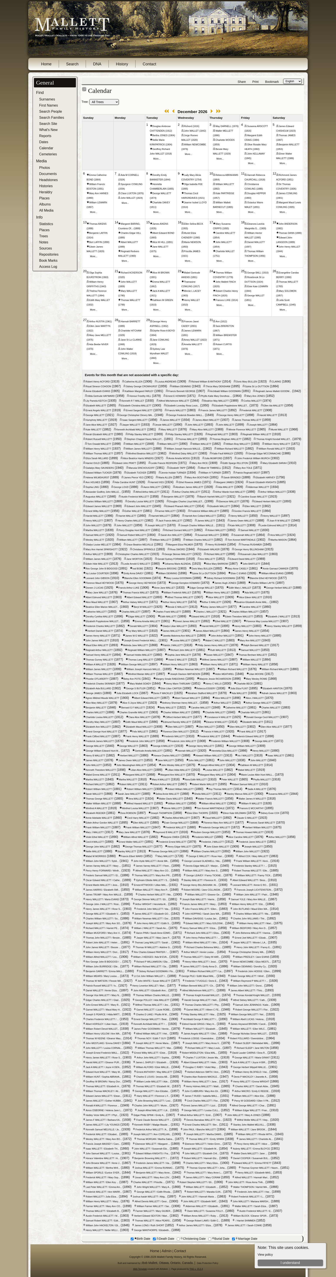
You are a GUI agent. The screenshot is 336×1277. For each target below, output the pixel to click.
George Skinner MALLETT (178, 554)
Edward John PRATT (125, 463)
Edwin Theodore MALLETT (239, 616)
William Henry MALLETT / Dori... (102, 952)
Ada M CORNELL (130, 175)
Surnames (47, 99)
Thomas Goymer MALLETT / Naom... (260, 1168)
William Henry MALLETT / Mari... (256, 923)
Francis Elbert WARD (132, 856)
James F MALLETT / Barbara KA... (103, 1120)
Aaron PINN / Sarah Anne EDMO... (154, 933)
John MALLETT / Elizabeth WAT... (200, 1201)
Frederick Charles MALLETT (100, 626)
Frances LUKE (223, 300)
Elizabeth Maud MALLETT (139, 726)
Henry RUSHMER (217, 544)
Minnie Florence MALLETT (242, 429)
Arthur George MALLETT (258, 702)
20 (85, 271)
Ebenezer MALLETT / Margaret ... (152, 1144)
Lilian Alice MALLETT (142, 770)
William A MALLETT (96, 664)
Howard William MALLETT (209, 755)
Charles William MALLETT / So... (103, 918)
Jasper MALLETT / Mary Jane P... (153, 937)
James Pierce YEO (134, 477)
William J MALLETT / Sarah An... (151, 928)
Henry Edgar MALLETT (179, 846)
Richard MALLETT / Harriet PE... (102, 928)
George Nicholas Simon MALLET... (250, 1033)
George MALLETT (161, 193)
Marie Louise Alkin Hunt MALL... (257, 774)
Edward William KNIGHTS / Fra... (153, 1153)
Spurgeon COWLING (131, 184)
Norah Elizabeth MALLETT (99, 434)
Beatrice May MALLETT (216, 400)
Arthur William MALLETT (273, 492)
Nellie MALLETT (94, 851)
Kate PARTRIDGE (225, 193)
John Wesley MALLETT (173, 765)
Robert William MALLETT (99, 789)
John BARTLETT (251, 563)
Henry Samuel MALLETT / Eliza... (199, 928)
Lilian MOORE (256, 674)
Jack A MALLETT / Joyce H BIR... (250, 1062)
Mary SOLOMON (287, 291)
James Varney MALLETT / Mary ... (103, 865)
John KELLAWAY (256, 153)
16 (179, 222)
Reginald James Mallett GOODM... (273, 391)
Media (41, 161)
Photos (44, 168)
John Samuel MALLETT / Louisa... (103, 1153)
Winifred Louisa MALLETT (135, 808)
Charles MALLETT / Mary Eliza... (202, 1163)
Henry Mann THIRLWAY (178, 683)
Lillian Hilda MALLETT (178, 770)
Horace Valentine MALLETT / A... (103, 1158)
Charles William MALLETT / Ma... (253, 913)
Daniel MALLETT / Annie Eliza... (102, 990)
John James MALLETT (97, 640)
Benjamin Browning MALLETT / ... (151, 1158)
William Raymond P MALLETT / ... (250, 981)
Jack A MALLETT (161, 291)
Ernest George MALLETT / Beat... (151, 1019)
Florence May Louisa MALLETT (262, 621)
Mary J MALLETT (95, 832)
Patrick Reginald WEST (248, 472)
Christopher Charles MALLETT (134, 554)
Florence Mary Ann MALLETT (219, 822)
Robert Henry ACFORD (98, 381)
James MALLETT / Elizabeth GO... (152, 913)
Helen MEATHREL (224, 674)
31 (211, 320)
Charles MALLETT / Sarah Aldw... (252, 1086)
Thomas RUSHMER (251, 544)
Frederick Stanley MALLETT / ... (250, 865)
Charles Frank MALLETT (168, 611)
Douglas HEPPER (256, 193)
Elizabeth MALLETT (96, 405)
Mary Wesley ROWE (256, 679)
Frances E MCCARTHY (251, 808)
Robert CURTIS (224, 344)
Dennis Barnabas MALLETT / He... (204, 1120)
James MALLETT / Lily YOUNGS (103, 1124)
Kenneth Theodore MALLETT (101, 770)
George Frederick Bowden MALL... (186, 415)
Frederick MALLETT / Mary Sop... (103, 1177)
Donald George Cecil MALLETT (262, 717)
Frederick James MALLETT (100, 741)
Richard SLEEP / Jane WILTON (253, 1048)
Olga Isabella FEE (193, 184)
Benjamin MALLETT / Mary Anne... (154, 1172)
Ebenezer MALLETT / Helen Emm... (203, 1144)
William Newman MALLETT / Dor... (152, 918)
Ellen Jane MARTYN (99, 326)
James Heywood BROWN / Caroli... (249, 1024)
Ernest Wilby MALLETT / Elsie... (150, 1052)
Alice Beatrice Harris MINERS (138, 458)
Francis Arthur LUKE (128, 587)
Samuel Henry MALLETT (98, 655)
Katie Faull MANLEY (222, 453)
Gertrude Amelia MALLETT (149, 750)
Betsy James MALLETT (215, 607)
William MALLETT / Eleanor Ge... (204, 894)
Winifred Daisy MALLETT (185, 453)
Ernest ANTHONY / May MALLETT (154, 1072)
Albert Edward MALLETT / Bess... (249, 880)
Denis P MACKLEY (163, 693)
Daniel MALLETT (256, 242)
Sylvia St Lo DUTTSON (257, 386)
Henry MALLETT (239, 516)
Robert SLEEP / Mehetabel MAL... (253, 1043)
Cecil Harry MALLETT (138, 818)
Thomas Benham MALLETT (253, 655)
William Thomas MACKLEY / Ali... (103, 1091)
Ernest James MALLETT (187, 621)
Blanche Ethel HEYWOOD (263, 578)
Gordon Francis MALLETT (247, 511)
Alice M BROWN (161, 272)
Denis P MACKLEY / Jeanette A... (251, 1076)
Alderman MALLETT (258, 487)
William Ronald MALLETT (272, 448)
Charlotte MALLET (225, 251)
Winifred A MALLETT (96, 808)
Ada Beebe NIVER (98, 344)
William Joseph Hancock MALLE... (184, 448)
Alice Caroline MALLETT (241, 837)
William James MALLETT (139, 448)
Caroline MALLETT (225, 233)
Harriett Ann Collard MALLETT (200, 516)
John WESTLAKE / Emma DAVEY (103, 1043)
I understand (290, 1263)
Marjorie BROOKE (167, 568)
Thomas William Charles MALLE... (153, 995)
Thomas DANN (286, 233)
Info (39, 217)
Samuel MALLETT (250, 530)
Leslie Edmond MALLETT (274, 525)
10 (211, 173)
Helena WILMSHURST (97, 477)
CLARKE (276, 381)
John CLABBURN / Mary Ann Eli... (202, 1091)
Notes (43, 242)
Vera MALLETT (278, 535)
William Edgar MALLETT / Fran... (252, 1110)
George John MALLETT (98, 846)
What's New (48, 130)
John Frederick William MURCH (253, 458)
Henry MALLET (192, 300)
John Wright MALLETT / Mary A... (154, 1187)
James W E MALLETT (136, 635)
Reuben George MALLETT (207, 832)
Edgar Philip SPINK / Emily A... (149, 1115)
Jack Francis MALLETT (170, 520)
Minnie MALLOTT (173, 808)
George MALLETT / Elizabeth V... (103, 913)
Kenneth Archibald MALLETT (131, 429)
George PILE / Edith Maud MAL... (198, 976)
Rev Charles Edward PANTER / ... (151, 952)
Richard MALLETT (216, 554)
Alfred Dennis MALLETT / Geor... (152, 1201)
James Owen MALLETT (242, 520)
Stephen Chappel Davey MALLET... (145, 439)
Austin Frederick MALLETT (135, 496)
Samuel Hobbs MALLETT (139, 655)
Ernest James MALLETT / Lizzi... (200, 1105)
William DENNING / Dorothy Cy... (250, 966)
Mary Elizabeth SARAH (275, 463)
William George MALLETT (134, 664)
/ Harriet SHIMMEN (245, 1220)
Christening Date (191, 1238)
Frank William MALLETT (98, 827)
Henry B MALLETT (95, 755)
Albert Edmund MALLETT (99, 597)
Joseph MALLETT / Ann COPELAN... (152, 1134)
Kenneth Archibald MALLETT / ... (150, 1024)
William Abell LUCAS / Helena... (249, 1019)
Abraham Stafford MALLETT (202, 693)
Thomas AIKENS (98, 223)
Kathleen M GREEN (162, 300)
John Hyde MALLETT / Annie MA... (151, 861)
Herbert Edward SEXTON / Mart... (151, 1215)
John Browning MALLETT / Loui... (154, 1100)
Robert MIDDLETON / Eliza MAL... (199, 1052)
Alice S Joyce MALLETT (134, 702)
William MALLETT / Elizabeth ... (201, 1028)
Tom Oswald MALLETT (99, 444)
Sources (45, 248)
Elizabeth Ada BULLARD (98, 688)
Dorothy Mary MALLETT (98, 722)
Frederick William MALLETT (205, 511)
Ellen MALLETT (253, 506)
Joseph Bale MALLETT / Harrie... (199, 899)
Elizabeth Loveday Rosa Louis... (182, 405)
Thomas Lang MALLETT (140, 659)
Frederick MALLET (204, 837)
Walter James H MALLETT (252, 798)
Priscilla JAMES (192, 251)
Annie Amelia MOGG (179, 458)
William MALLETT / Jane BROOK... (249, 1129)
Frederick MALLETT (252, 410)
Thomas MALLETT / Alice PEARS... (153, 1220)
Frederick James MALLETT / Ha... (153, 1163)
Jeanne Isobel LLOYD (195, 202)
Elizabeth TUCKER (136, 472)
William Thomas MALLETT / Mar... (155, 1048)
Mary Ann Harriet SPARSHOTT (102, 549)
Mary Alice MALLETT (203, 429)
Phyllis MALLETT (262, 779)
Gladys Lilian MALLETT (175, 626)
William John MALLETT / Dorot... (246, 985)
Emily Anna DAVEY (134, 573)
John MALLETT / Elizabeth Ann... (150, 990)
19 (274, 222)
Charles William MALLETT (99, 501)
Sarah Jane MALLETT (129, 794)
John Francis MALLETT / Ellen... (201, 909)
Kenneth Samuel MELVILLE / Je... (103, 1129)
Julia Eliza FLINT (239, 688)
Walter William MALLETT (99, 803)
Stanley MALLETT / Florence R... (201, 880)
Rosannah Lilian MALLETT (254, 554)
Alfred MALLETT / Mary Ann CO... (152, 870)
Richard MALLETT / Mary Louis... (204, 1048)
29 (148, 320)
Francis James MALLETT (214, 410)
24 (211, 271)
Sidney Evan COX (270, 813)
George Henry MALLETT (232, 415)
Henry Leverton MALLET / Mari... (149, 985)
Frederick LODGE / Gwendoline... (198, 1038)
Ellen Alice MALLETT (272, 726)
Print (255, 81)
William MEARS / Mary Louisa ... (102, 976)
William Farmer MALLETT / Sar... (154, 1206)
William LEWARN (98, 202)
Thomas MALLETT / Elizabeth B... (103, 1211)
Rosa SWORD (177, 549)
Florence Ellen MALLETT (176, 731)
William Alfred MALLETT (213, 803)
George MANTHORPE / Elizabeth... (152, 1230)
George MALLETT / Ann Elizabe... (152, 1091)
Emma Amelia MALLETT (147, 621)
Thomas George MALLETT (100, 798)
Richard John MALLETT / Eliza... (204, 933)
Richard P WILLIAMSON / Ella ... (153, 961)
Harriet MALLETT (127, 516)
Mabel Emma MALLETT (98, 774)
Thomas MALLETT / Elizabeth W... (153, 1086)
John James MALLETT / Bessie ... (103, 947)
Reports (45, 136)
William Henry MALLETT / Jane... (201, 1081)
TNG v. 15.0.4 (196, 1269)
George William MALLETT (242, 746)
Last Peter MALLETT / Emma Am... (104, 1187)
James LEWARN (192, 330)
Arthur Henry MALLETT (175, 602)
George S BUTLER (136, 688)
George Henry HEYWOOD (142, 583)
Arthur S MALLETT (212, 602)
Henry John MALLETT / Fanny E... (254, 947)
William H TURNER (211, 472)
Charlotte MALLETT (215, 712)
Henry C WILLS (214, 683)
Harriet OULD (93, 463)
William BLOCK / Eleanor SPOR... (250, 1215)
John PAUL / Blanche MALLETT (199, 1129)
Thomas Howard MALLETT (250, 832)
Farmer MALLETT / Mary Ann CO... (104, 1206)
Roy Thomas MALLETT (221, 789)
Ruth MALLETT (218, 650)
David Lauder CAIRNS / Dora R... (249, 1052)
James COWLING (288, 193)
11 (242, 173)
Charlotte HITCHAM (131, 330)
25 (242, 271)
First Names (48, 105)
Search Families (51, 117)
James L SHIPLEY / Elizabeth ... (152, 1062)
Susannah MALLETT (208, 535)
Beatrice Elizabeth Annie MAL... (252, 602)
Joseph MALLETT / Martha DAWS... (204, 1134)
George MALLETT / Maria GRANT (252, 1057)
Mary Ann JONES (256, 396)
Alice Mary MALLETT (97, 702)
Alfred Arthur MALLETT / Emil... (196, 1115)
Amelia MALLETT (193, 344)
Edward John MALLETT (139, 506)
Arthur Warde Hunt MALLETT (230, 492)
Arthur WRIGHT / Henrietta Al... (151, 904)
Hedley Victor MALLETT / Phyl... (102, 1115)
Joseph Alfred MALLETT (213, 765)
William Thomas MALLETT (99, 453)
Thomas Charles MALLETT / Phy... (202, 1005)
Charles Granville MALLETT (134, 712)
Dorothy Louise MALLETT (141, 501)
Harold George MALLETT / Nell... (201, 1000)
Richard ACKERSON (131, 272)
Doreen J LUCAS (95, 587)
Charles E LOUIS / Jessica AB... (152, 1076)
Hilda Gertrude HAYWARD (101, 396)
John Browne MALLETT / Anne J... (103, 1163)
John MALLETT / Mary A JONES (244, 1115)
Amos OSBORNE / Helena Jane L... (104, 1110)
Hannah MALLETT (187, 750)
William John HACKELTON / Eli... (103, 1225)
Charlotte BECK (244, 683)
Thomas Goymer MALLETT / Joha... (207, 1168)
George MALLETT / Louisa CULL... (202, 1110)
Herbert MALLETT (129, 755)
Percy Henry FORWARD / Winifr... (103, 870)
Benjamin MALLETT (289, 144)
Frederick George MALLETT (215, 827)
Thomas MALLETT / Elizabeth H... (103, 1086)
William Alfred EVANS (272, 573)
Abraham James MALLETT (190, 487)
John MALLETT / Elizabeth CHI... (202, 1153)
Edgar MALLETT (136, 616)
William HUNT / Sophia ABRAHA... (103, 1076)
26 (274, 271)
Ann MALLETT (207, 559)
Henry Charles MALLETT (131, 520)
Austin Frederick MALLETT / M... (102, 1215)
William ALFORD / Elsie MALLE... (153, 1067)
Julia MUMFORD (213, 458)
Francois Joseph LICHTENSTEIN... (255, 889)
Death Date (163, 1238)
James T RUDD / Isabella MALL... (202, 1096)
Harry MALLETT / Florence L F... (153, 1096)
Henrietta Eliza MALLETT (224, 750)
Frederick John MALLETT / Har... (254, 1191)
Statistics (46, 224)
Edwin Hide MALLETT (97, 563)
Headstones (48, 180)
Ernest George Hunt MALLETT (101, 731)
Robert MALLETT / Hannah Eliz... (201, 1158)
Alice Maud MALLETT (97, 602)
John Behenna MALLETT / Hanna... (253, 933)
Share (242, 81)
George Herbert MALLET (279, 587)
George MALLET (255, 295)
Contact (149, 64)
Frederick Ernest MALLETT (173, 842)
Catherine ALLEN (133, 381)
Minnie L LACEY (192, 291)
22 (148, 271)
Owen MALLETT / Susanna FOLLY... (206, 1211)
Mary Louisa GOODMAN (179, 578)
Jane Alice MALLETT (96, 424)
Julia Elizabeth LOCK (128, 693)
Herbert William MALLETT (258, 827)
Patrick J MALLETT (173, 645)
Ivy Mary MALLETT (138, 631)
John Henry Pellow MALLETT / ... (203, 937)
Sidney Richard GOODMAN (220, 578)
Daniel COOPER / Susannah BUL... (251, 1158)
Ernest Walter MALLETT (131, 842)
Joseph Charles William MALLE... (198, 525)
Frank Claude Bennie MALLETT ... (154, 1120)
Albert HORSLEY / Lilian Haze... (102, 1024)
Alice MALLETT (216, 597)
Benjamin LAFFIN (98, 233)
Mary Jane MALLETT (129, 832)
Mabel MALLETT (246, 770)
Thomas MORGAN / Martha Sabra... (155, 1139)
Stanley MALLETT (126, 851)
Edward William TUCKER (99, 472)
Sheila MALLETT (203, 794)
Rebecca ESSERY (206, 688)
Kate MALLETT (94, 429)
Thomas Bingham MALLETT (226, 439)
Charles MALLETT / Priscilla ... (149, 1182)
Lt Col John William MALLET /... (150, 976)
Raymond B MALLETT (167, 832)
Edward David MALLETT (243, 559)
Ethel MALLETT (223, 621)
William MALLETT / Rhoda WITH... (256, 1134)
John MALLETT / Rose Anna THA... (246, 1182)
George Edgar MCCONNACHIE (264, 453)
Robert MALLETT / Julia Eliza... (102, 1196)
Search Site (48, 124)
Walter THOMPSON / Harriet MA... (251, 1187)
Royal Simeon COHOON (98, 386)
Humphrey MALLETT (96, 420)
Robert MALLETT (217, 530)
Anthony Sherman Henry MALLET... (180, 702)
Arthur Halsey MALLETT (135, 602)
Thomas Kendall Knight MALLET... (253, 995)
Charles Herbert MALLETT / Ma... (155, 894)
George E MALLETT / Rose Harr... (206, 856)
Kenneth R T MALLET (133, 400)
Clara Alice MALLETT (140, 717)
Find (40, 92)
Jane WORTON (135, 559)
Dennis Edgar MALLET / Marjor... (202, 865)
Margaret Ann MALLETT (172, 774)
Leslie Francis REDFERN (164, 463)
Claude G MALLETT (247, 818)
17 (211, 222)
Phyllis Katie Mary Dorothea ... (216, 396)
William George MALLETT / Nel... (248, 1014)
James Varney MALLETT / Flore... (153, 865)
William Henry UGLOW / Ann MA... (103, 1033)
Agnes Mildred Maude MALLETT (102, 698)
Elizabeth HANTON (273, 688)
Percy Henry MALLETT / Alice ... (253, 1144)
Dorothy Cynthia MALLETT (99, 616)
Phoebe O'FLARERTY (97, 679)
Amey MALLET (192, 339)
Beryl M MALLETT (143, 607)
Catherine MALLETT (96, 611)
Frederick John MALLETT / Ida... (153, 909)
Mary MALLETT (129, 291)
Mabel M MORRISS (96, 856)
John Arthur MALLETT (222, 635)
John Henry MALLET (289, 246)
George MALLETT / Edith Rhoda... (154, 1191)
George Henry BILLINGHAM (249, 549)
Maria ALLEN (165, 477)
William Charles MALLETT (199, 539)
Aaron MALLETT (151, 487)
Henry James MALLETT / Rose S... (104, 909)
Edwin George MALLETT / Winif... (248, 976)
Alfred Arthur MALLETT (148, 492)
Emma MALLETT (161, 281)
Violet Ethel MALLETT (97, 837)
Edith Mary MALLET (99, 300)
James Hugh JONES (225, 583)
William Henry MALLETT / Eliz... (248, 904)
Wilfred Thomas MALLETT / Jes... (152, 1005)
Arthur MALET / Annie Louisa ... (200, 952)
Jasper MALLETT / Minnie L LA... (250, 942)
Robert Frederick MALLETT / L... (248, 1196)
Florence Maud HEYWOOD (100, 583)
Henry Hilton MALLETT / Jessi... (201, 961)
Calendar (46, 148)
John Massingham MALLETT (131, 765)
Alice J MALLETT (255, 698)
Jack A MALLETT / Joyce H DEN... (103, 1067)
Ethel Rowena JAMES (190, 482)
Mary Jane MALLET (97, 592)
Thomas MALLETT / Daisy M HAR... (202, 957)
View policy (265, 1254)
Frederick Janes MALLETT (252, 842)
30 (179, 320)
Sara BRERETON (225, 326)
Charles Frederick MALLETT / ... (102, 1019)
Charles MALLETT (131, 611)
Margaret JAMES (225, 482)
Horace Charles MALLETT (167, 755)
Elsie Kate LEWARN (257, 286)
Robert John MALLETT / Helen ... (103, 942)
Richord (188, 126)
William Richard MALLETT (230, 448)
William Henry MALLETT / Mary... (103, 1201)
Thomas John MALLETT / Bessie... (104, 937)
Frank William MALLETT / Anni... (253, 861)
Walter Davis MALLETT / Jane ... (250, 1153)
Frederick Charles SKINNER (100, 683)
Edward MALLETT (200, 616)
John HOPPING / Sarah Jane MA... (203, 913)
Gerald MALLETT (139, 626)
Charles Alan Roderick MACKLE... (201, 1076)
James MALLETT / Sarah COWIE (244, 1225)
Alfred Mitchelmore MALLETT (174, 400)
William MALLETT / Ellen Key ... (102, 1182)
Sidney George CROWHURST (141, 386)
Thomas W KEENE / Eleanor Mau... (104, 1038)
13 (85, 222)
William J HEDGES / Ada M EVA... (151, 957)
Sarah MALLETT (94, 794)
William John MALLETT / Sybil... (102, 861)
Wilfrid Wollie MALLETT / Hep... (253, 1120)
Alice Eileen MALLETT (250, 597)
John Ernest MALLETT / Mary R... (103, 1005)
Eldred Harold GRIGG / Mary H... (199, 1024)
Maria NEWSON (192, 242)
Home (46, 64)
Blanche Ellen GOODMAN (137, 578)
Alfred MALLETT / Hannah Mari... (252, 1177)
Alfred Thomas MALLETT (180, 597)
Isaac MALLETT (276, 755)
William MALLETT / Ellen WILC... (250, 1028)
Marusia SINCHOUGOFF (142, 468)
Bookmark (272, 81)
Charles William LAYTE (263, 583)
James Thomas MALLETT (247, 420)
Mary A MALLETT (161, 779)
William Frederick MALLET (177, 592)
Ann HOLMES (93, 482)
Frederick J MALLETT (212, 842)
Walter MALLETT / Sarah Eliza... (251, 1206)
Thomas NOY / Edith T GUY (151, 1038)
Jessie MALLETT (164, 424)
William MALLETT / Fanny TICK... (254, 875)
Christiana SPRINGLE (143, 549)
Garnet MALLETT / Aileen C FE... (203, 1009)
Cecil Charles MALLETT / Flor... (203, 1100)
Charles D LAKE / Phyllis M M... (152, 1014)
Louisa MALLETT (182, 640)
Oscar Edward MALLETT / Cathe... (103, 880)
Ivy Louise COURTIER (97, 573)
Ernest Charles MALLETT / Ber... (201, 1124)
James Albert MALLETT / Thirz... (247, 990)
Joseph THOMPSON (161, 813)
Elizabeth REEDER (95, 813)
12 (274, 173)
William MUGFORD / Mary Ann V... (103, 933)
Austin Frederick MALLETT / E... (256, 1211)
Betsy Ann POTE (132, 679)
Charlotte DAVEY (161, 202)
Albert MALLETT (129, 242)
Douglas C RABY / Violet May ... (201, 1067)
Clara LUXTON (128, 193)
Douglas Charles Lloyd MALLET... (186, 501)
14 (116, 222)
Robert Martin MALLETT (204, 784)
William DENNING (181, 386)
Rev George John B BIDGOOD (102, 568)
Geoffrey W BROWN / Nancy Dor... (104, 1081)
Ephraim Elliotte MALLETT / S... (152, 880)
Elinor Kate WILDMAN (234, 813)
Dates (43, 142)
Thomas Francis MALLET (136, 592)
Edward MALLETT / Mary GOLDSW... (205, 923)
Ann (218, 321)
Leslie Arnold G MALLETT (136, 563)
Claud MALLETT (213, 818)
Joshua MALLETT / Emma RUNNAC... (154, 1168)
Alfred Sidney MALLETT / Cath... (250, 1000)
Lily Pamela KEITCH (96, 400)
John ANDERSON (288, 223)
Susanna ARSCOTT (257, 126)
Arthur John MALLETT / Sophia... (154, 1057)
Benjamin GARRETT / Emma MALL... (105, 971)
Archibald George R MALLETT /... (200, 1019)
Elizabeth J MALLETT (279, 616)
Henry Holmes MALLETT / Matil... (203, 1086)
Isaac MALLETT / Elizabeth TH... (102, 1148)
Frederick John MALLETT (142, 741)
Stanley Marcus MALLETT (240, 794)
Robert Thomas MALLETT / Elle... (251, 870)
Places (44, 198)
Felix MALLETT (140, 731)
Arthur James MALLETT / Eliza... (196, 1225)
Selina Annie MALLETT (167, 794)
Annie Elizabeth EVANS (98, 391)
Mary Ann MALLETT (250, 640)
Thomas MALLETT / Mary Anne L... (204, 1172)
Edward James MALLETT (99, 506)
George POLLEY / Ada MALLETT (152, 1000)
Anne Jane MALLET (164, 587)
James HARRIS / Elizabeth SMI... (103, 889)
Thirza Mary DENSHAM (218, 386)
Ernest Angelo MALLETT (98, 410)
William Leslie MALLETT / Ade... (152, 1081)
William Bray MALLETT (238, 444)
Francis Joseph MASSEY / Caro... (103, 1144)
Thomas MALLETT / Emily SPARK (206, 1139)
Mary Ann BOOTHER (198, 477)
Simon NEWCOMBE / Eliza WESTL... (251, 961)
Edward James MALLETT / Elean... (104, 1096)
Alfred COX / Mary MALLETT (253, 856)
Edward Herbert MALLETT (268, 501)
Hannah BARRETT (130, 321)
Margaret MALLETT (135, 774)
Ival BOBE (137, 568)
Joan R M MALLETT (280, 520)
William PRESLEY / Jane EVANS (252, 957)
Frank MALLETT (247, 731)
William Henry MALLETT (277, 444)
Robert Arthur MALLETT (164, 784)
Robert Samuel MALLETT (245, 784)
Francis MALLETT (176, 410)
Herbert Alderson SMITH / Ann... (203, 1072)
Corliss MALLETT (253, 400)
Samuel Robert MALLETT (132, 535)
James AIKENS (160, 223)
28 (116, 320)
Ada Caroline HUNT (125, 482)
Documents (48, 174)
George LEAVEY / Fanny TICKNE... (204, 875)
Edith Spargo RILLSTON (235, 463)
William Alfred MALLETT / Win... (201, 942)
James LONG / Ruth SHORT (149, 1225)
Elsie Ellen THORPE (197, 813)
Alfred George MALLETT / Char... (249, 1105)
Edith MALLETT (168, 616)
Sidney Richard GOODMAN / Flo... (157, 971)
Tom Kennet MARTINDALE (242, 539)
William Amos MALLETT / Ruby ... (201, 1215)
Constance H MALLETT (219, 717)
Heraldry (45, 192)
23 (179, 271)
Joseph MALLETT (258, 424)
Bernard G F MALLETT (133, 707)
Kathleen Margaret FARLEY (139, 391)
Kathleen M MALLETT (251, 765)
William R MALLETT (251, 803)
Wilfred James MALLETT (215, 659)
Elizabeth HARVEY (265, 477)
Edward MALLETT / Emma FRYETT (252, 1163)
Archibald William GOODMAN (225, 391)
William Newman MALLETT (191, 669)
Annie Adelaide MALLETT (99, 818)
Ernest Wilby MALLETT (98, 511)
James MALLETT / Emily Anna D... (201, 966)
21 (116, 271)
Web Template (140, 1269)
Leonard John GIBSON (98, 578)
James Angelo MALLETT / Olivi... (200, 1033)
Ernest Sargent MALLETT (139, 410)
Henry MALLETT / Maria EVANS (102, 899)
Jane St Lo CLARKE (131, 339)
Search (72, 64)
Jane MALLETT (160, 246)
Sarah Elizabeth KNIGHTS (262, 482)
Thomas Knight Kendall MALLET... (273, 439)
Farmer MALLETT (166, 511)
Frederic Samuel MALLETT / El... (103, 875)
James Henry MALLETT (247, 631)
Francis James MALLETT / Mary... (199, 904)
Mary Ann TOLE (244, 468)
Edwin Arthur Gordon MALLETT (102, 822)
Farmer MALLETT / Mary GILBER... (153, 1211)
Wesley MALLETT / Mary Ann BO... (104, 1139)
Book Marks (48, 260)
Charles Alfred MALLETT (177, 818)
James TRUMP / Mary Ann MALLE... (104, 894)
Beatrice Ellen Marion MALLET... (102, 607)
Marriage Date (244, 1238)
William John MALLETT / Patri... (252, 894)
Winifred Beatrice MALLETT (142, 453)
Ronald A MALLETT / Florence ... (103, 1105)
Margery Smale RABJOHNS (170, 679)
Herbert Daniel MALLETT (100, 631)
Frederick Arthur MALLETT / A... (151, 1129)
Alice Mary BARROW (217, 563)
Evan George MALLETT (176, 822)
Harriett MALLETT (160, 516)
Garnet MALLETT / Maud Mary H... (104, 1009)
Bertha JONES (160, 135)
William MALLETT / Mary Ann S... (202, 870)
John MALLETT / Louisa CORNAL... (104, 1048)
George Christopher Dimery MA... (136, 415)
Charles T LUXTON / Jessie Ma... (203, 1057)
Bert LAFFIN (95, 242)
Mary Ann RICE (200, 463)
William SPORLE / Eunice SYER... (103, 1172)
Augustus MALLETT (96, 496)
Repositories (49, 254)
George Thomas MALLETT (139, 846)
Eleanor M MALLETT (217, 722)
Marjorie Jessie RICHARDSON (215, 679)
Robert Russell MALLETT (99, 439)
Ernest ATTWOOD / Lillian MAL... (151, 885)
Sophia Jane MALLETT (179, 655)
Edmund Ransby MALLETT (177, 722)
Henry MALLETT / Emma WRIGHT (251, 1081)
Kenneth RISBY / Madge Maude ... (152, 1124)
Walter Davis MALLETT (171, 798)
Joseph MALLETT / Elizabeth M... (201, 1148)
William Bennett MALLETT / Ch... (198, 985)
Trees (43, 236)
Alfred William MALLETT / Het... (152, 1033)
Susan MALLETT (215, 655)
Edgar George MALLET (202, 587)
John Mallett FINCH (226, 281)
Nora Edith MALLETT (196, 779)
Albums (45, 204)
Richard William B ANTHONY (206, 381)
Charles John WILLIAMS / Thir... (249, 918)
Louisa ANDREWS (166, 381)
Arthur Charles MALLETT (187, 492)
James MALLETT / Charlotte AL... (256, 1139)
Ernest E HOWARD (176, 396)
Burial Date (218, 1238)
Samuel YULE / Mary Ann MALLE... (249, 899)
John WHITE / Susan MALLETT (154, 981)
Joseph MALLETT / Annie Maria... (153, 1043)
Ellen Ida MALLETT (273, 405)
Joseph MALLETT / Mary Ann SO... (104, 923)
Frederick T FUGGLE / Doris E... (201, 981)
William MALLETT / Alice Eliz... (250, 1096)
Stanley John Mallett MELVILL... (249, 1124)
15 (148, 222)
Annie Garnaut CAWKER (275, 568)
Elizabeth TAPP (177, 468)
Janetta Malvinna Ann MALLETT (179, 635)
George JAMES (94, 693)
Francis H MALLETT (214, 731)
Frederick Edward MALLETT (249, 736)
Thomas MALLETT (130, 300)
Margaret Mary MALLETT (213, 774)
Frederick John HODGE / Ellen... (254, 971)
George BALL (254, 272)
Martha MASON (279, 539)
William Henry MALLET (218, 592)
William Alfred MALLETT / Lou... (102, 957)
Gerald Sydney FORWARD (171, 559)
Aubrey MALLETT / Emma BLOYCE (251, 1148)
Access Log (48, 266)
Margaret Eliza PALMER (180, 544)
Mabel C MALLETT (215, 640)
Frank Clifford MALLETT (98, 736)
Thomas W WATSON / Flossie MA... (104, 981)
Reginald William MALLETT (257, 434)
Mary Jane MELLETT (100, 335)
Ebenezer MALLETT (229, 501)
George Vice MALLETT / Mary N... (103, 995)
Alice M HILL (158, 242)
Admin (167, 1251)
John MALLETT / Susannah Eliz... (151, 1148)
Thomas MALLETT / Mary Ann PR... (152, 875)
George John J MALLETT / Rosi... (103, 904)
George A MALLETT (163, 746)
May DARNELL (223, 126)
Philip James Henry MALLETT (213, 645)
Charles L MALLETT (206, 611)
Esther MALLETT (133, 511)
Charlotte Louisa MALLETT (100, 717)
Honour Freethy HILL (140, 396)
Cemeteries (48, 154)
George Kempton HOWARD (185, 583)
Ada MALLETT (225, 487)
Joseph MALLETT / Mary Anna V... (203, 1043)
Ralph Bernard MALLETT (256, 645)
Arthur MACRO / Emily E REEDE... (252, 1091)
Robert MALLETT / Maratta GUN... (204, 1191)
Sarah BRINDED (232, 477)
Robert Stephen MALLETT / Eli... (196, 1182)
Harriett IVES (157, 482)
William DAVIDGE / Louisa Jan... (201, 918)
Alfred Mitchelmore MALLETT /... (199, 990)
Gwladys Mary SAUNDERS (100, 468)
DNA (97, 64)
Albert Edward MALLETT (139, 597)
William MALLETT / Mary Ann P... (152, 889)
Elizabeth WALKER (210, 549)
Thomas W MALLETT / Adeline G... (153, 947)
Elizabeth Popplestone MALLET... (231, 405)
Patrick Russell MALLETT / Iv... (101, 985)
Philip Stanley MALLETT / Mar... (199, 1014)
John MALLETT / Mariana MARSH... (251, 1201)
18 (242, 222)
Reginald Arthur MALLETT (99, 650)
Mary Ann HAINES (98, 193)
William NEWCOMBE (195, 144)
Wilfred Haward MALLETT (139, 803)
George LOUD (121, 487)
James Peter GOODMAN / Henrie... (152, 1028)
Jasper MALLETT (131, 424)
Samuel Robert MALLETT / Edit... (103, 1220)
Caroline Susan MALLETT (254, 496)
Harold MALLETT (268, 415)
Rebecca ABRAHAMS (227, 175)
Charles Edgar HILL (131, 233)
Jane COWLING (160, 339)
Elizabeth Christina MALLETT (136, 405)
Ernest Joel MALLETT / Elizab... (251, 937)
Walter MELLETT (224, 130)
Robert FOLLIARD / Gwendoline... (247, 1038)
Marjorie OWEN (171, 837)
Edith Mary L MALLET (240, 587)
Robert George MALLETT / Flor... (252, 1009)
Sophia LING (92, 487)
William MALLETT (225, 184)
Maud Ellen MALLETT (97, 645)
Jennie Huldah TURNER (173, 472)
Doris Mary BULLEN (246, 381)
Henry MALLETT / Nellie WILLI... (102, 1230)
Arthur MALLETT (94, 554)
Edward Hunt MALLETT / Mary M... (104, 1072)
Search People (50, 111)
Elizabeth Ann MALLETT (98, 726)
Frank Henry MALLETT (137, 736)
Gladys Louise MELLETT (98, 544)
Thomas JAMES (287, 135)
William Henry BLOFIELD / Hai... (252, 1072)
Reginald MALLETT (218, 434)
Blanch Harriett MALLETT (212, 496)
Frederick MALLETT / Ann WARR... (104, 1191)
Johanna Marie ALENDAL (178, 563)
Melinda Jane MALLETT (135, 645)
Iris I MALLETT (245, 755)
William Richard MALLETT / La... (206, 971)
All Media (46, 210)
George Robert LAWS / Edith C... (203, 1220)
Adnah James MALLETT (274, 693)
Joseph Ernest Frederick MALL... (141, 640)
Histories (46, 186)
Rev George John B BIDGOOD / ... (104, 961)
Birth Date (140, 1238)
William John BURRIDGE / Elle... (102, 966)
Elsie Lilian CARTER (171, 688)
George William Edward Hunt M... (103, 750)
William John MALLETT (248, 851)
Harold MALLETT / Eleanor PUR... (103, 1062)
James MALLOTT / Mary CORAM (203, 1177)
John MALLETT (224, 242)
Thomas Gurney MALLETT (99, 659)
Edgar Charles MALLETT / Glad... (103, 1000)
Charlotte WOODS (225, 140)
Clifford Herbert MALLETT (178, 717)
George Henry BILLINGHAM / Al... (200, 885)
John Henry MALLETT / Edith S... (154, 923)
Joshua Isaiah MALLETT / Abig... (150, 1196)
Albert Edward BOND (163, 233)
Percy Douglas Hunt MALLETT (134, 530)
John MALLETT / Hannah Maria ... (199, 1196)
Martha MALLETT (95, 530)
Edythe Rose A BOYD (163, 330)
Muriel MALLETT (279, 429)
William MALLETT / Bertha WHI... (103, 1168)
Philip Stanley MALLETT (140, 434)
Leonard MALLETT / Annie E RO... (250, 885)
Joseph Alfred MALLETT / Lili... (153, 1110)
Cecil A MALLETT (95, 842)
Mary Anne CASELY (237, 568)
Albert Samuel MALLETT (187, 698)
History (122, 64)
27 (85, 320)
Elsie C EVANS (238, 573)
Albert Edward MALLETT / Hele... (201, 1062)
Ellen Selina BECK (193, 223)
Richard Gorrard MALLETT (179, 530)
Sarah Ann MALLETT (172, 535)
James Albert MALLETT (207, 420)
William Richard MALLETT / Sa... (151, 966)
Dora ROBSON (128, 813)
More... (156, 158)
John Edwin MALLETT (217, 846)
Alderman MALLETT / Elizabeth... (203, 1206)
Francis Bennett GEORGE (181, 391)
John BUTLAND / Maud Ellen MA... (251, 909)
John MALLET (191, 130)
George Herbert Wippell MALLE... (250, 1067)
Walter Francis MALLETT (211, 798)
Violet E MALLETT (177, 659)
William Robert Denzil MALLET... (102, 1028)
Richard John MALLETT (183, 650)
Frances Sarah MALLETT (262, 822)
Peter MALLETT (230, 779)
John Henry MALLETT (260, 635)
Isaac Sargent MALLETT (135, 420)
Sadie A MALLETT (256, 789)
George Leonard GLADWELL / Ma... (202, 861)
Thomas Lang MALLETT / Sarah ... (153, 942)
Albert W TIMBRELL (210, 468)
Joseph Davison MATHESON (185, 674)
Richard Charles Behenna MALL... (204, 947)
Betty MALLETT (168, 707)
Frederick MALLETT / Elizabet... (102, 1134)
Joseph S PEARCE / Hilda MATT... (103, 1014)
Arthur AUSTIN (96, 321)
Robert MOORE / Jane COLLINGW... (203, 889)
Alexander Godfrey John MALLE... (103, 492)
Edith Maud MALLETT (136, 722)
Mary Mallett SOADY (140, 683)
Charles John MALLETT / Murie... (151, 1105)
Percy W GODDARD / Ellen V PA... (252, 1100)
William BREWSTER (226, 335)
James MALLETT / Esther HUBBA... (104, 1100)
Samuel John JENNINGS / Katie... (252, 1005)
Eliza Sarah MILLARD (97, 458)
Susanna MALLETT (278, 794)
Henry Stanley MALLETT (279, 626)
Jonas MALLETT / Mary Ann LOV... (153, 1177)
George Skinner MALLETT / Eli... (150, 899)
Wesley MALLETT (95, 539)
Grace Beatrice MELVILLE (139, 544)
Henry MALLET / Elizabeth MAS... (254, 1172)
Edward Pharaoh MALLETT (180, 506)
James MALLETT (171, 420)
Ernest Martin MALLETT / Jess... (102, 885)
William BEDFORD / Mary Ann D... (249, 928)
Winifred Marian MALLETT (141, 674)
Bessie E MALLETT (178, 607)
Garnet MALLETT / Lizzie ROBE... (153, 1009)
